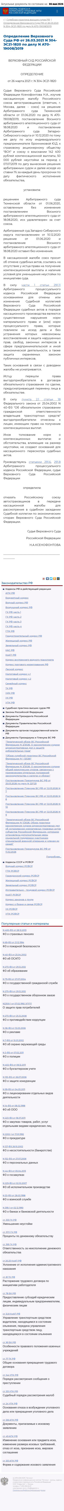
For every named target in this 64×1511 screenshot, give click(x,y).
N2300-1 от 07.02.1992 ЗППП (17, 1003)
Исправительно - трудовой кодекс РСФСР (30, 890)
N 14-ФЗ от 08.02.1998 (14, 1105)
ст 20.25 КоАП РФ (12, 1260)
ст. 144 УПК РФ (10, 1375)
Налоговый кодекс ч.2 (18, 678)
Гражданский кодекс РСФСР (22, 875)
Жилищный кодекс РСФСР (21, 880)
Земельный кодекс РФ (18, 645)
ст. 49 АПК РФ (10, 1436)
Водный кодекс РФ (16, 602)
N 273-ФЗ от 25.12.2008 (15, 1016)
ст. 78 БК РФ (9, 1293)
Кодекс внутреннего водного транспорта (29, 659)
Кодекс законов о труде (19, 899)
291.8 (57, 462)
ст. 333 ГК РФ (10, 1220)
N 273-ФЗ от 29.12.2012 (14, 967)
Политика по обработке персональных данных (29, 1490)
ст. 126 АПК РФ (10, 1420)
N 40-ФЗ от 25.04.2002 (14, 954)
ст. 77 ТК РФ (9, 1358)
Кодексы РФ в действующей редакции (28, 589)
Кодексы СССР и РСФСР (19, 862)
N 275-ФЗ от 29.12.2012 (14, 991)
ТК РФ (9, 688)
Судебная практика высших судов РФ (27, 708)
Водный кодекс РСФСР (19, 866)
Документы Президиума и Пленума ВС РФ (30, 737)
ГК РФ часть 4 (13, 626)
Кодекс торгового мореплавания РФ (26, 664)
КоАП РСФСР (13, 894)
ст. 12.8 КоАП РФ (11, 1314)
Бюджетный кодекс (17, 597)
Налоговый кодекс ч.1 (18, 674)
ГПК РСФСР (12, 871)
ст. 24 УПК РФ (10, 1403)
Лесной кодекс (14, 669)
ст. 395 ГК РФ (10, 1244)
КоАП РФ (10, 655)
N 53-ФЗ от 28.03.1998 (14, 1195)
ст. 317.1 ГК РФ (10, 1232)
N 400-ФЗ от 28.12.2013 (14, 930)
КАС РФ (10, 650)
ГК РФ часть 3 (13, 621)
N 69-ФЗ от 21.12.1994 (13, 942)
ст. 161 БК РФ (9, 1342)
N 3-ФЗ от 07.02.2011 (13, 1052)
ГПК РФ (10, 631)
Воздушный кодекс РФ (18, 607)
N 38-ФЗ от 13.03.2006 (14, 1028)
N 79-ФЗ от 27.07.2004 (14, 979)
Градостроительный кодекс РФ (23, 636)
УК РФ (9, 697)
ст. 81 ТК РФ (9, 1277)
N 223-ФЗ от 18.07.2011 (14, 1118)
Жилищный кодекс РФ (18, 640)
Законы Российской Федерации (24, 712)
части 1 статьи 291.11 (41, 285)
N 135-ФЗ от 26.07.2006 (14, 1077)
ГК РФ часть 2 (13, 616)
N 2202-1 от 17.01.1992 (13, 1134)
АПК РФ (10, 593)
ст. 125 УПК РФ (10, 1391)
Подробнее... (53, 856)
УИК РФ (10, 693)
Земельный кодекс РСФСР (20, 885)
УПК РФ (10, 702)
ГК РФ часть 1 (13, 612)
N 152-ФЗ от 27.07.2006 (14, 1158)
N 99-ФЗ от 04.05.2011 (14, 1089)
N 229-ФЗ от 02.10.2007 (15, 1183)
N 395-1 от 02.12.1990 (13, 1207)
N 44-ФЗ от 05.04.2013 (14, 1171)
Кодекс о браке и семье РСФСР (23, 904)
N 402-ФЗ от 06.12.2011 (14, 1065)
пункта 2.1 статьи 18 (41, 399)
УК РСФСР (11, 909)
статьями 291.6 (40, 462)
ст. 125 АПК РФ (10, 1460)
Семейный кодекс (16, 683)
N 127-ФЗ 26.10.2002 (13, 1146)
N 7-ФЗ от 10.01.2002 (13, 1040)
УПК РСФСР (12, 913)
